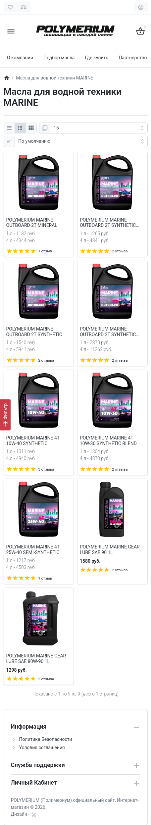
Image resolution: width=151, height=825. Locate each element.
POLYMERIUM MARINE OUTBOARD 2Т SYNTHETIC (34, 331)
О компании (20, 57)
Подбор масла (59, 57)
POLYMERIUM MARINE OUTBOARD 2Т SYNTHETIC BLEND (108, 223)
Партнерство (133, 57)
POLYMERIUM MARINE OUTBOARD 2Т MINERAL (31, 222)
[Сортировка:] (81, 141)
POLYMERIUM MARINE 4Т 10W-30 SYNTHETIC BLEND (108, 440)
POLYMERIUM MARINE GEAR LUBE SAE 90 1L (110, 549)
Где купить (96, 57)
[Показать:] (99, 128)
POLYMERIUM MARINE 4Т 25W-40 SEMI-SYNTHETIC (33, 549)
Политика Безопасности (45, 739)
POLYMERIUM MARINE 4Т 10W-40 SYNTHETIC (33, 440)
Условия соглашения (42, 747)
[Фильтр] (5, 414)
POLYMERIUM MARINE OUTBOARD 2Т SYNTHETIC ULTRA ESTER (108, 331)
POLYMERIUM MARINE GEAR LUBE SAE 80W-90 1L (36, 658)
